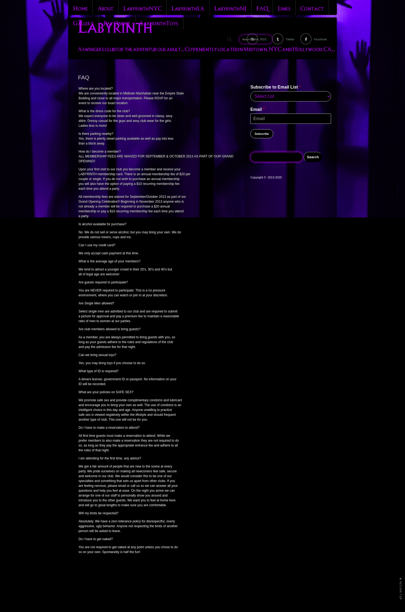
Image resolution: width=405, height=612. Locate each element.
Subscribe (262, 133)
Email (257, 109)
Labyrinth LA (188, 8)
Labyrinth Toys (159, 23)
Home (80, 8)
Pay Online (117, 23)
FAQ (262, 8)
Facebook (320, 39)
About (105, 8)
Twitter (290, 39)
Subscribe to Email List (275, 87)
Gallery (83, 23)
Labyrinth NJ (230, 8)
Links (284, 8)
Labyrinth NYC (142, 8)
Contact (312, 8)
